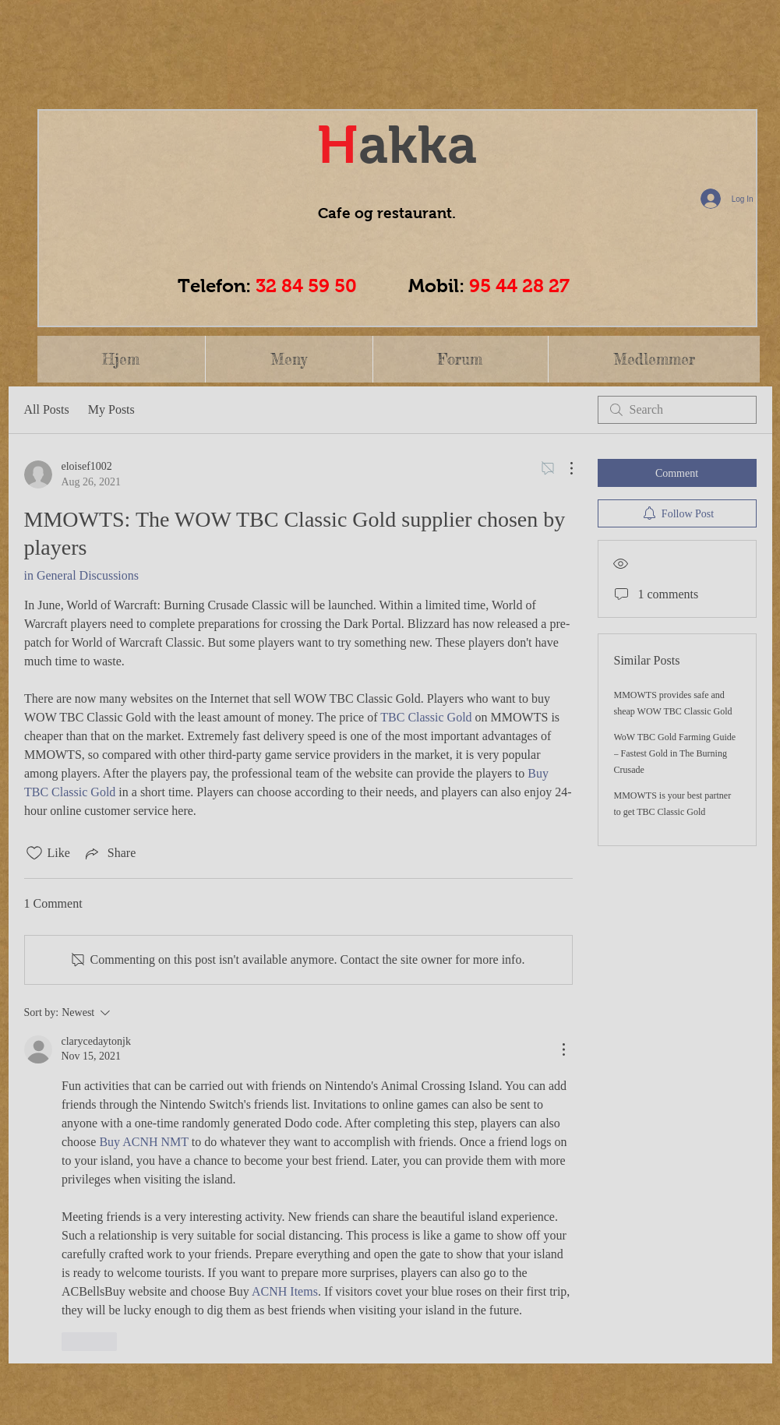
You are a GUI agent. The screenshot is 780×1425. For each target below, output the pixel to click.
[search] (677, 410)
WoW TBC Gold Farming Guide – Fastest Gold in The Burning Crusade (675, 753)
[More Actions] (563, 468)
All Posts (46, 409)
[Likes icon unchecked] (34, 853)
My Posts (111, 409)
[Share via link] (109, 853)
